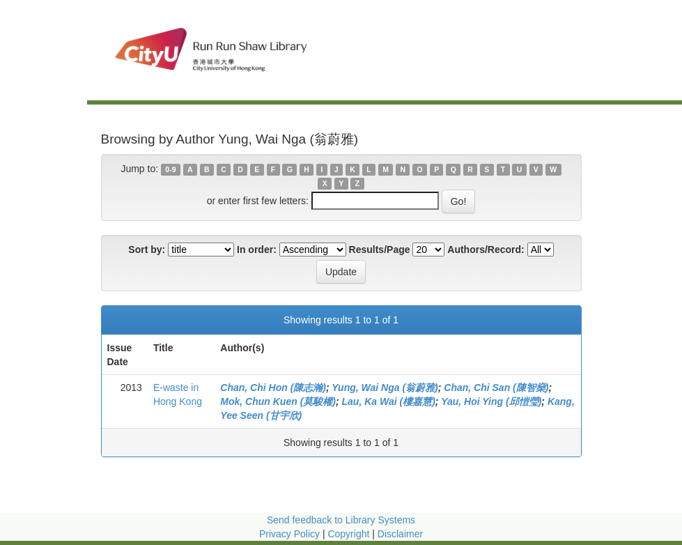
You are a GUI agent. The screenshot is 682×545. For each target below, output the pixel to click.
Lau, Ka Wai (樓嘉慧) (388, 401)
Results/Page (379, 249)
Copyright (349, 533)
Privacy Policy (289, 533)
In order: (257, 249)
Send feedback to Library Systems (341, 519)
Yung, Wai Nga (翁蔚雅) (384, 387)
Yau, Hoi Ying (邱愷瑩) (491, 401)
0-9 (170, 169)
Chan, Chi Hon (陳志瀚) (273, 387)
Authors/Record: (485, 249)
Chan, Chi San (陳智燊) (496, 387)
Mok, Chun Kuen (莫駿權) (278, 401)
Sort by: (146, 249)
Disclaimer (400, 533)
